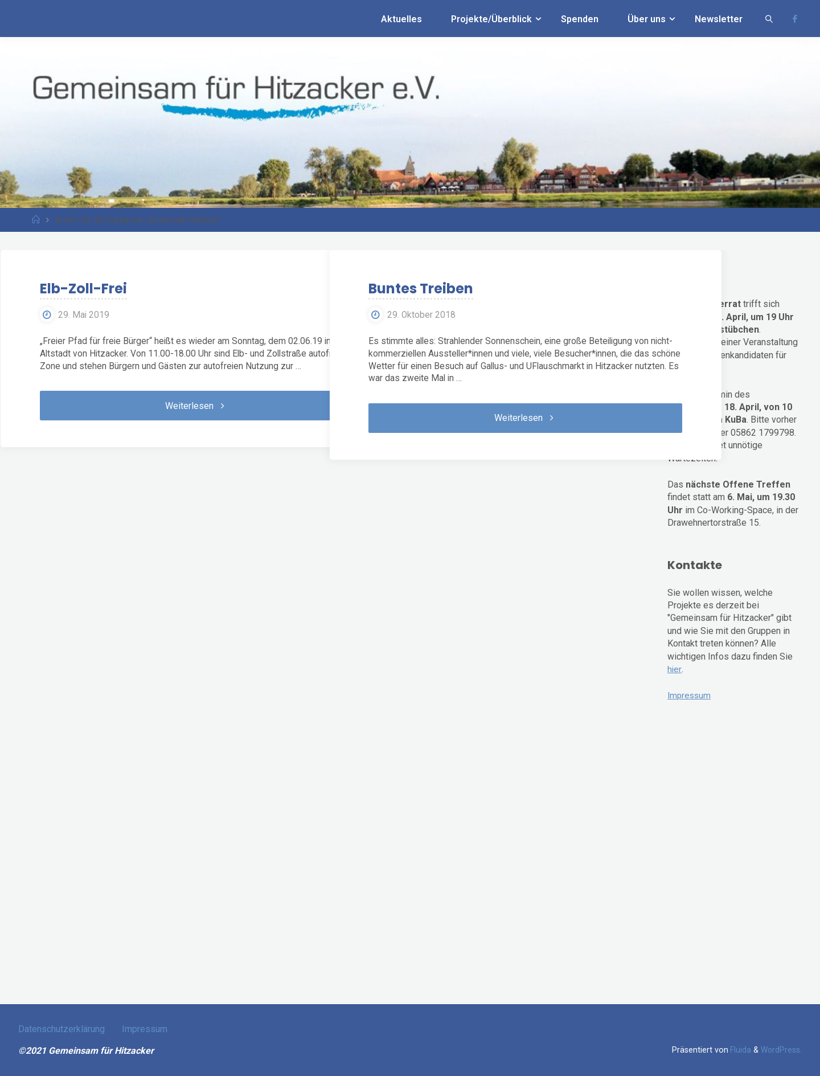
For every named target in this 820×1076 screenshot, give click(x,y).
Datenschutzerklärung (61, 1029)
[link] (769, 18)
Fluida (738, 1050)
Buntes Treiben (412, 289)
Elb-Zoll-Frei (74, 289)
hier (674, 669)
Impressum (690, 695)
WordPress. (781, 1050)
